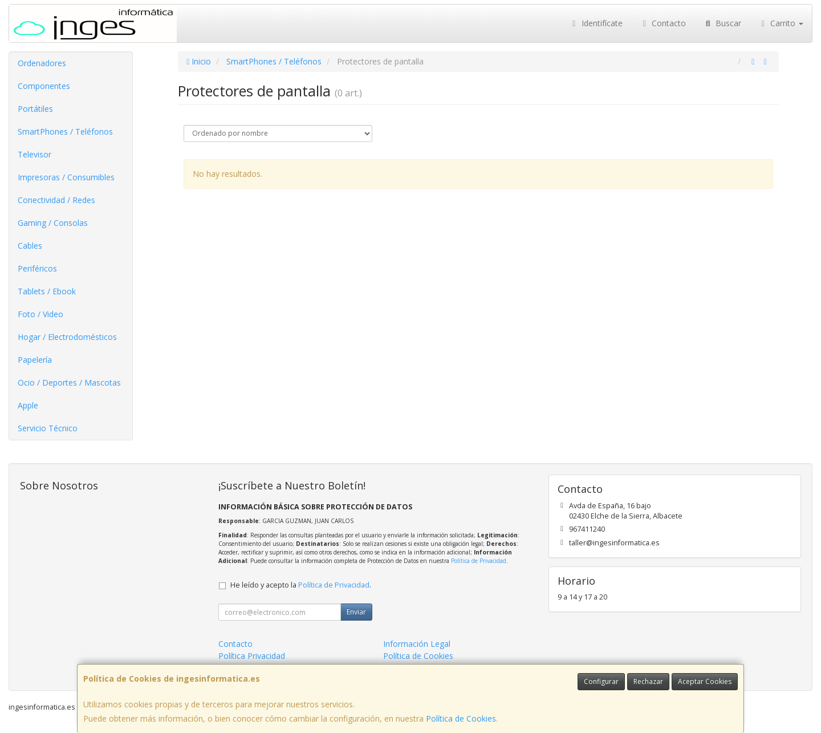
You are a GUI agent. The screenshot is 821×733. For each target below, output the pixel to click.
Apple (28, 405)
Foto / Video (40, 314)
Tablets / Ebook (47, 291)
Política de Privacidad (478, 561)
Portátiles (35, 108)
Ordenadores (42, 63)
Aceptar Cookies (704, 681)
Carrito (781, 23)
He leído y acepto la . (300, 585)
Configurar (601, 681)
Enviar (356, 612)
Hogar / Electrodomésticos (67, 336)
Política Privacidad (251, 655)
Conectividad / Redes (56, 200)
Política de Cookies (461, 718)
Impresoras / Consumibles (66, 177)
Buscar (722, 23)
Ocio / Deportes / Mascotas (69, 382)
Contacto (663, 23)
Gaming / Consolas (53, 222)
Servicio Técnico (48, 428)
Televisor (34, 154)
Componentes (44, 85)
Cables (30, 245)
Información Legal (416, 643)
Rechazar (648, 681)
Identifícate (596, 23)
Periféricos (37, 268)
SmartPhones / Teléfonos (65, 131)
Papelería (35, 359)
